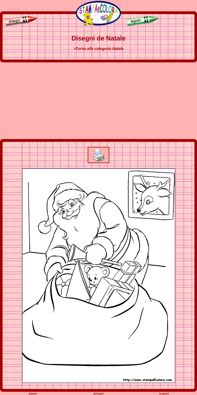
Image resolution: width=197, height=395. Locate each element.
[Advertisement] (98, 101)
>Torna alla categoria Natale (98, 48)
